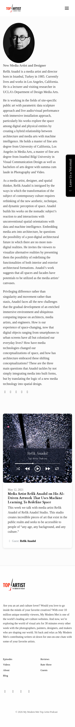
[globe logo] (5, 392)
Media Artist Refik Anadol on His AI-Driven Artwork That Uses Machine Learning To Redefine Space (36, 498)
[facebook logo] (22, 392)
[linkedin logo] (27, 392)
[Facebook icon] (5, 691)
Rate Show (46, 664)
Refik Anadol (28, 541)
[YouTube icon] (29, 691)
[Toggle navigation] (67, 8)
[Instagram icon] (13, 691)
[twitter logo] (11, 392)
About (6, 670)
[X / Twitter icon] (21, 691)
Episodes (7, 659)
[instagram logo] (16, 392)
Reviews (45, 659)
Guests (44, 670)
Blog (5, 675)
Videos (6, 664)
